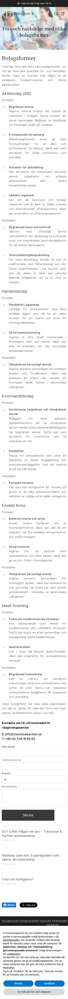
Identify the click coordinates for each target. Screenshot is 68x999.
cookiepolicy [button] (13, 954)
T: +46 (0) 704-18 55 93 (18, 739)
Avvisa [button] (18, 983)
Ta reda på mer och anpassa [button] (33, 991)
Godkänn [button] (49, 983)
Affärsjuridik (59, 920)
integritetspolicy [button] (11, 940)
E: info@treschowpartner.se (22, 734)
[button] (55, 13)
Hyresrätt (45, 920)
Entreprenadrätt (29, 920)
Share (9, 905)
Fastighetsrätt (10, 920)
